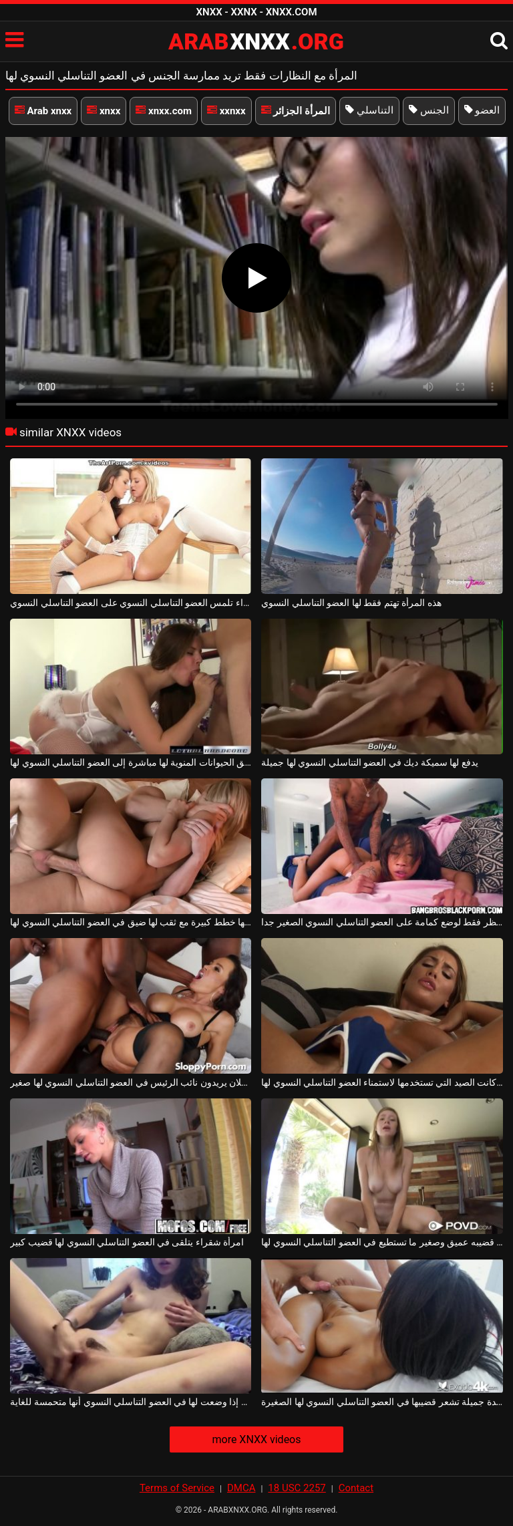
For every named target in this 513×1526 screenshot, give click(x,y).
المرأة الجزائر (295, 111)
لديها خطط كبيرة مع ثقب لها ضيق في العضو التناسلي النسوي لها (130, 922)
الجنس (429, 110)
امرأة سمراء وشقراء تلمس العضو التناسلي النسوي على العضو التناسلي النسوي (130, 602)
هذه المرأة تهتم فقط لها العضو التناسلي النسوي (351, 602)
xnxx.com (164, 111)
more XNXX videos (256, 1439)
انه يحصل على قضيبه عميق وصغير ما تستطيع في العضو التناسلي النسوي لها (381, 1242)
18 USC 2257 (296, 1488)
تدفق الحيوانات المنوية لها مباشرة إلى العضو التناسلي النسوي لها (130, 762)
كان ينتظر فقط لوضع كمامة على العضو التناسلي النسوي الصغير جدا (381, 922)
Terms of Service (177, 1488)
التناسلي (369, 110)
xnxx (103, 111)
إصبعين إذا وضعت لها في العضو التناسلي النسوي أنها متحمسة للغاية (130, 1401)
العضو (482, 110)
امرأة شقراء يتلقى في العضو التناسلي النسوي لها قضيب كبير (127, 1242)
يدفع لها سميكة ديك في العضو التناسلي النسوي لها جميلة (369, 762)
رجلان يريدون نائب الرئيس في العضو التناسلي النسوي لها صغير (130, 1082)
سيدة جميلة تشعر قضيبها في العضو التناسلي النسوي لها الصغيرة (381, 1401)
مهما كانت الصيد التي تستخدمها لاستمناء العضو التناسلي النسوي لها (381, 1082)
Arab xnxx (43, 111)
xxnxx (226, 111)
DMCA (241, 1488)
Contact (356, 1488)
